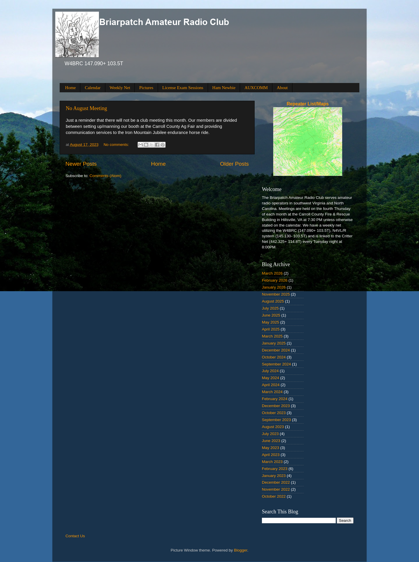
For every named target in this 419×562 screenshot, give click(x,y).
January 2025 (274, 343)
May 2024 (270, 378)
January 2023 (274, 475)
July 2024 (270, 371)
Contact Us (75, 536)
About (282, 87)
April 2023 (271, 455)
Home (70, 87)
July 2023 (270, 434)
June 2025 (271, 315)
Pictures (146, 87)
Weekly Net (120, 87)
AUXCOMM (256, 87)
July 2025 (270, 308)
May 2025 (270, 322)
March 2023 (272, 462)
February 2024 (274, 399)
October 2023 (274, 413)
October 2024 (274, 357)
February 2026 (274, 280)
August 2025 (273, 301)
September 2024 (276, 364)
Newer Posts (81, 164)
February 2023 (274, 468)
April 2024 (271, 385)
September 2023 (276, 420)
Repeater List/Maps (308, 103)
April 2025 (271, 329)
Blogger (240, 550)
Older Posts (234, 164)
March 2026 (272, 273)
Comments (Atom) (106, 176)
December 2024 (276, 350)
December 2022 (276, 482)
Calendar (92, 87)
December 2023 (276, 406)
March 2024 (272, 392)
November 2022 (276, 489)
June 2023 (271, 441)
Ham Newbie (224, 87)
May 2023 (270, 448)
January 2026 (274, 287)
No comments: (117, 144)
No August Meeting (86, 108)
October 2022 (274, 496)
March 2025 (272, 336)
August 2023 (273, 427)
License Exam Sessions (182, 87)
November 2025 (276, 294)
